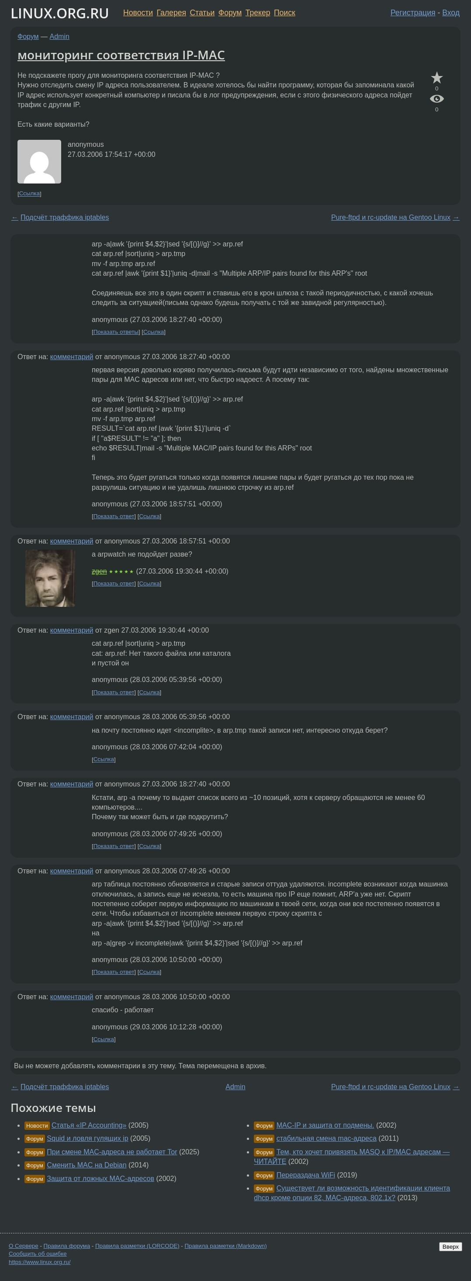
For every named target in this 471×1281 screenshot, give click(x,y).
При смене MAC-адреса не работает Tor (112, 1152)
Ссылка (29, 193)
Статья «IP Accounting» (89, 1125)
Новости (138, 12)
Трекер (258, 12)
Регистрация (413, 12)
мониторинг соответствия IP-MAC (121, 54)
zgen (99, 571)
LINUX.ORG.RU (59, 12)
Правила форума (67, 1246)
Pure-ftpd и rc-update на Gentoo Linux (390, 217)
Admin (59, 36)
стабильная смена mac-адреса (327, 1138)
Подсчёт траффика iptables (65, 217)
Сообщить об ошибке (38, 1253)
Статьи (202, 12)
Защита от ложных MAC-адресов (100, 1178)
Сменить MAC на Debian (86, 1165)
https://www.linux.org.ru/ (39, 1262)
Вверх (451, 1246)
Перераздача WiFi (306, 1175)
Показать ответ (114, 516)
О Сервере (23, 1246)
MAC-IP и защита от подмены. (325, 1125)
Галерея (171, 12)
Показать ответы (116, 332)
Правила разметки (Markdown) (225, 1246)
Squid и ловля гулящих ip (87, 1138)
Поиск (284, 12)
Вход (451, 12)
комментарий (72, 356)
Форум (230, 12)
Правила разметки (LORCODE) (137, 1246)
